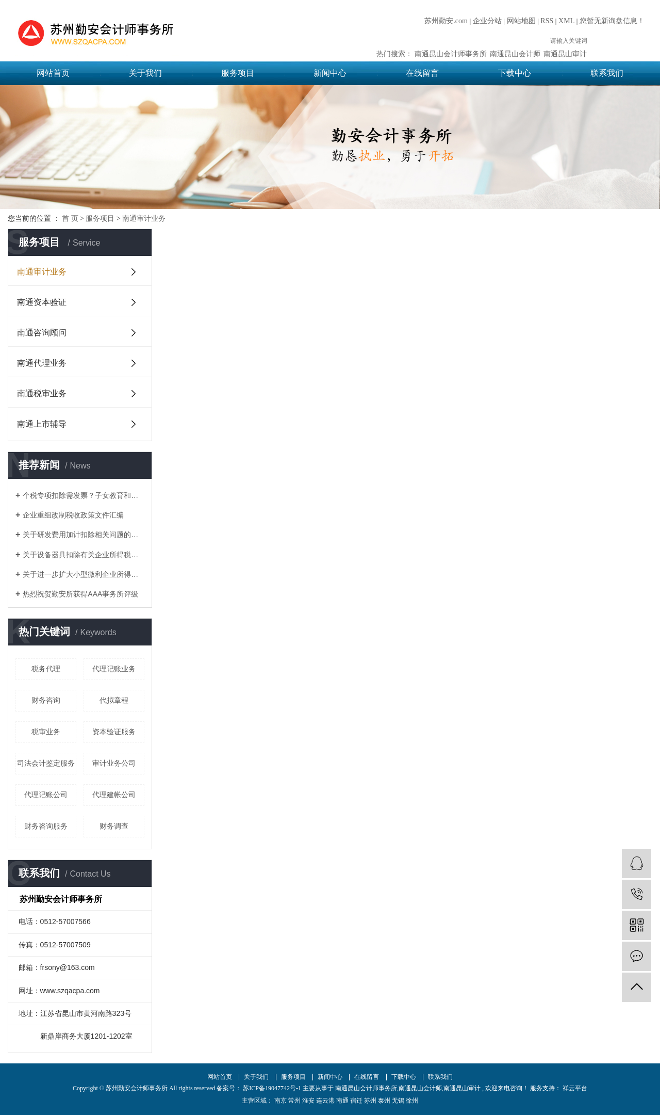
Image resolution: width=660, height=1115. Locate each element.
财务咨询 (45, 700)
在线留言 (422, 73)
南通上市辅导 (42, 423)
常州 (294, 1100)
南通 (342, 1100)
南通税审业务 (42, 393)
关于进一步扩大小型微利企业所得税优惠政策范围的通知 (83, 574)
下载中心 (514, 73)
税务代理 (45, 669)
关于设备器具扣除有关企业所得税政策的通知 (83, 555)
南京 (280, 1100)
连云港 (325, 1100)
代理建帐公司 (114, 794)
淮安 (308, 1100)
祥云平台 (574, 1088)
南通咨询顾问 (42, 332)
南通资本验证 (42, 302)
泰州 (384, 1100)
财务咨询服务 (46, 826)
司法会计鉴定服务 (46, 763)
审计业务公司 (114, 763)
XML (566, 21)
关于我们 (145, 73)
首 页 (70, 218)
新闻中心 (330, 73)
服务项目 (237, 73)
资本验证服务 (114, 732)
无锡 (398, 1100)
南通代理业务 (42, 363)
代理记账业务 (114, 669)
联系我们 (606, 73)
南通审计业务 (144, 218)
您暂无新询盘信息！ (612, 21)
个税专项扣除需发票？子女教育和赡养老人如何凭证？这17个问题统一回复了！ (83, 495)
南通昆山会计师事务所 (451, 54)
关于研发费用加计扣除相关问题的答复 (83, 534)
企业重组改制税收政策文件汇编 (73, 515)
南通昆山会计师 (515, 54)
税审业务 (45, 732)
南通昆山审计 (565, 54)
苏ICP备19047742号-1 (272, 1088)
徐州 (412, 1100)
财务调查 (114, 826)
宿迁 (356, 1100)
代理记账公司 (46, 794)
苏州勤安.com (446, 21)
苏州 (370, 1100)
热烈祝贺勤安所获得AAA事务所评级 (80, 594)
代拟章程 (114, 700)
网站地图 (521, 21)
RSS (546, 21)
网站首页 (53, 73)
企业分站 (487, 21)
